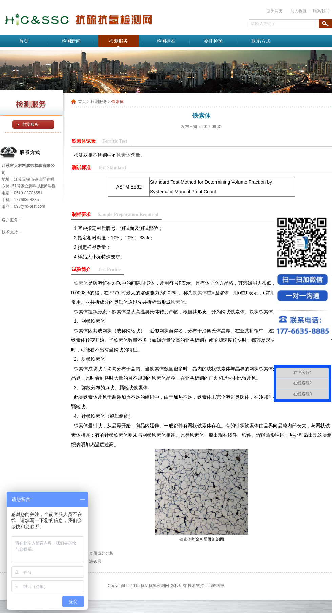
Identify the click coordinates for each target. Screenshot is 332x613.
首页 (23, 41)
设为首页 (274, 11)
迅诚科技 (216, 585)
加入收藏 (298, 11)
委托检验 (213, 41)
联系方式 (260, 41)
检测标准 (166, 41)
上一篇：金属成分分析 (93, 553)
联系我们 (321, 11)
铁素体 (124, 155)
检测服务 (118, 41)
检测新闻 (71, 41)
